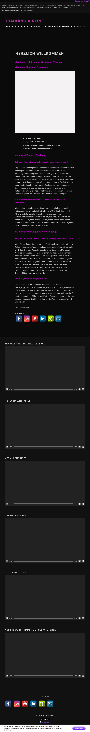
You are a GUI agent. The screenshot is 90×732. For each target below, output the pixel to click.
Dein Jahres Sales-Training (76, 5)
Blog (71, 7)
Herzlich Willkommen (15, 5)
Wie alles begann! (31, 5)
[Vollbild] (83, 389)
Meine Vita (61, 5)
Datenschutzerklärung (10, 10)
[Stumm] (80, 389)
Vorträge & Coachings (10, 7)
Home (4, 5)
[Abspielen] (7, 389)
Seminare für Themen (27, 7)
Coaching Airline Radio (48, 5)
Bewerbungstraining (44, 7)
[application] (45, 368)
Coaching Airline (24, 21)
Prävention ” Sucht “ (61, 7)
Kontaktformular (27, 10)
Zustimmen (79, 728)
